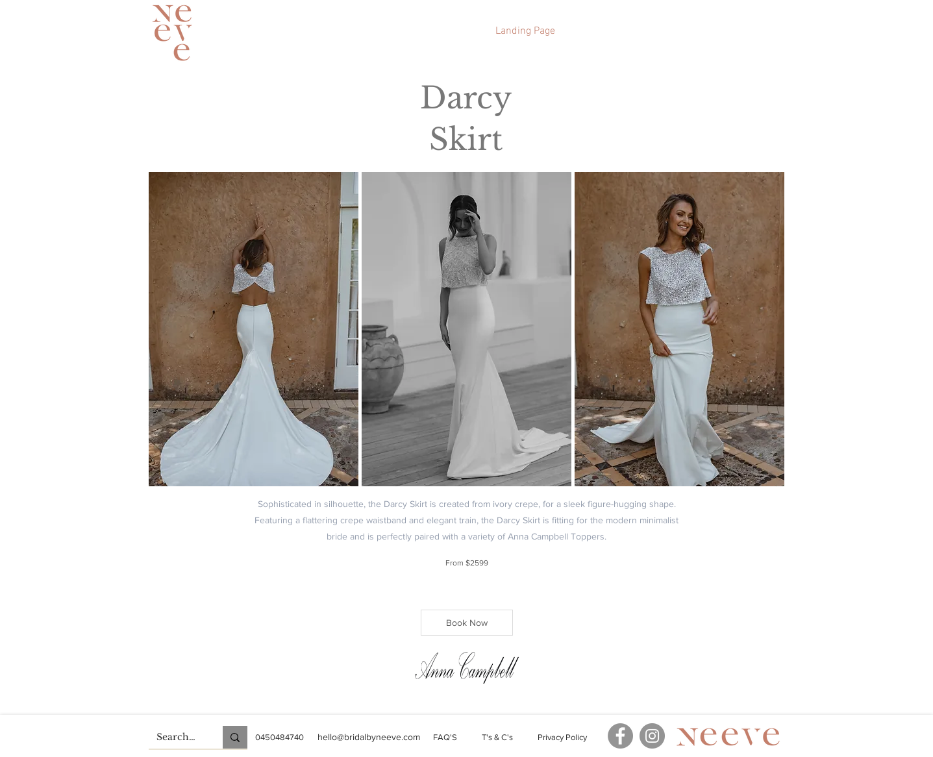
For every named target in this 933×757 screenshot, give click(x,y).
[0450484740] (279, 737)
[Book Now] (467, 623)
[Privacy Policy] (562, 737)
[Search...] (175, 737)
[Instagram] (652, 736)
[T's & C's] (498, 737)
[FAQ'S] (445, 737)
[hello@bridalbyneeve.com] (369, 737)
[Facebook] (620, 736)
